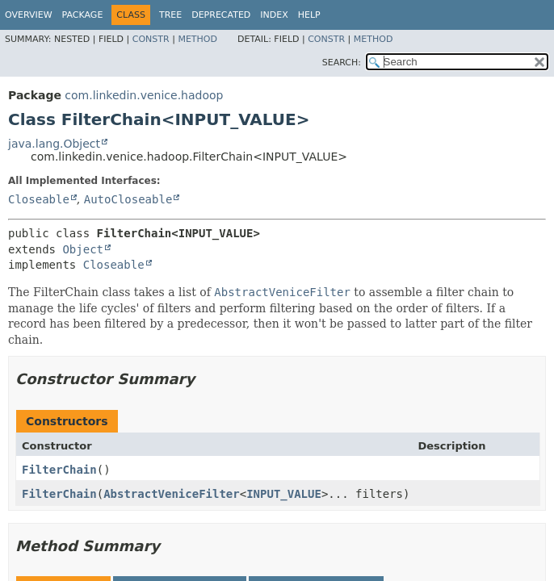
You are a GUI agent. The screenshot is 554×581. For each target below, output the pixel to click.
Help (309, 15)
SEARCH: (341, 62)
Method (197, 39)
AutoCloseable (128, 199)
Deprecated (220, 15)
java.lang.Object (54, 143)
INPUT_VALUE (283, 493)
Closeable (38, 199)
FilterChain (59, 469)
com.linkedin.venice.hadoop (144, 95)
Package (82, 15)
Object (82, 249)
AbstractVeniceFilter (171, 493)
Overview (28, 15)
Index (273, 15)
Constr (151, 39)
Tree (170, 15)
